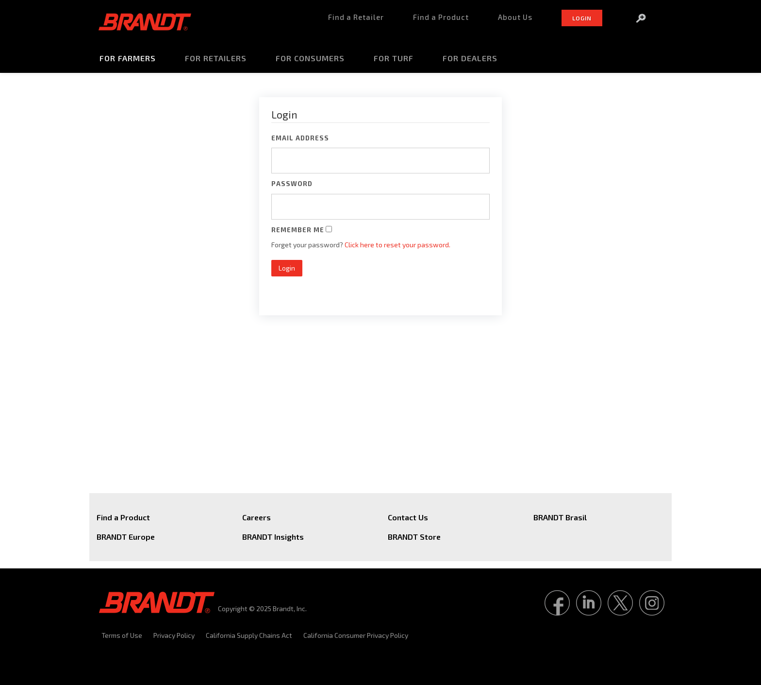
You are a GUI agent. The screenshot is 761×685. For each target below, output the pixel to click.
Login (287, 268)
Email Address (300, 138)
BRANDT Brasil (560, 517)
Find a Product (123, 517)
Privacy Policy (174, 635)
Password (292, 184)
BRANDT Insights (273, 536)
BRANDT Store (414, 536)
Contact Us (408, 517)
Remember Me (297, 230)
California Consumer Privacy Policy (355, 635)
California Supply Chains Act (249, 635)
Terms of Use (121, 635)
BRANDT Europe (126, 536)
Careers (256, 517)
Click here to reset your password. (397, 244)
